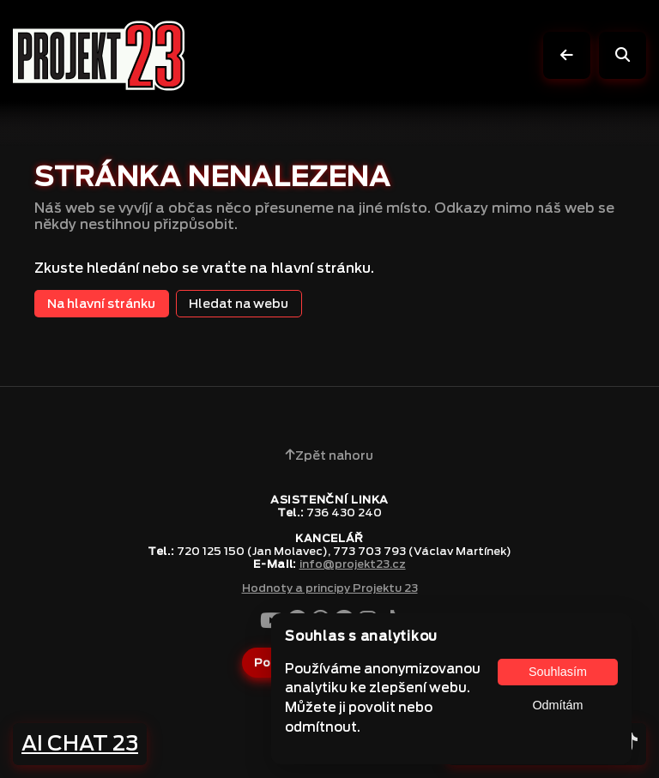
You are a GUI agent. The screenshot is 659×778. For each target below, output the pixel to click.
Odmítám (557, 705)
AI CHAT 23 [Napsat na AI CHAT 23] (79, 743)
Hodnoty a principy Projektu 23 (330, 588)
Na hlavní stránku (101, 303)
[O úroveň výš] (566, 55)
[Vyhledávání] (622, 55)
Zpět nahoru (329, 455)
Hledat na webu (238, 303)
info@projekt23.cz (352, 564)
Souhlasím (558, 671)
